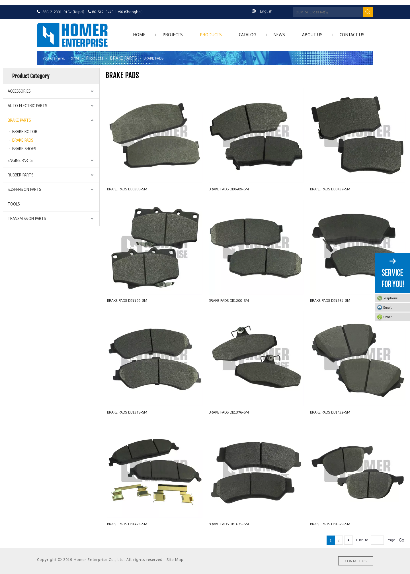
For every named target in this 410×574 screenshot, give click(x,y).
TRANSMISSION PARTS (27, 218)
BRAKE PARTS (19, 120)
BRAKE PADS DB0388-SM (127, 189)
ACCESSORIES (19, 91)
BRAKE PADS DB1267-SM (330, 300)
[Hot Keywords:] (368, 12)
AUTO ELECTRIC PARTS (27, 105)
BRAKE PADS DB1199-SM (127, 300)
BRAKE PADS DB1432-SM (330, 412)
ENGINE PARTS (20, 160)
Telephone (395, 298)
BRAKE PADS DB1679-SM (330, 524)
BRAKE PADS (22, 140)
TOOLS (14, 204)
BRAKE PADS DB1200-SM (229, 300)
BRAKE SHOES (24, 148)
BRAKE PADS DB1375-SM (127, 412)
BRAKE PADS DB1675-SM (229, 524)
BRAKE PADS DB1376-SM (229, 412)
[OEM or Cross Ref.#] (328, 12)
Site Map (175, 559)
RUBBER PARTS (20, 175)
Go (401, 540)
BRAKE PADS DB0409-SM (229, 189)
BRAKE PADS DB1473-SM (127, 524)
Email (395, 308)
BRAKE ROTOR (24, 131)
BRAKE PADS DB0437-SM (330, 189)
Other (395, 317)
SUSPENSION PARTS (24, 189)
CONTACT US (355, 561)
